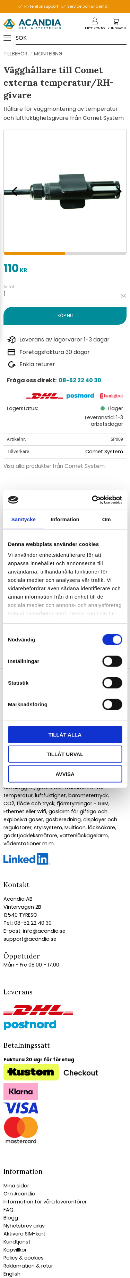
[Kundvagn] (116, 28)
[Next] (116, 191)
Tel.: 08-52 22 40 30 (27, 922)
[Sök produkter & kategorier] (72, 37)
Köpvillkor (15, 1249)
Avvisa (65, 774)
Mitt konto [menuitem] (95, 28)
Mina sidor (16, 1185)
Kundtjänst (17, 1241)
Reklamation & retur (28, 1265)
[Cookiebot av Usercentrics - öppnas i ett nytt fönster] (92, 500)
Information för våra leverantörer (45, 1201)
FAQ (8, 1209)
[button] (9, 40)
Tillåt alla (65, 734)
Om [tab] (106, 519)
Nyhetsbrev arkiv (24, 1225)
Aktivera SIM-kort (24, 1233)
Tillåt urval (64, 754)
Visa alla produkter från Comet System (54, 466)
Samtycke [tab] (23, 519)
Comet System (104, 451)
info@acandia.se (43, 930)
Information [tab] (65, 519)
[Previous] (14, 191)
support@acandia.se (30, 939)
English (11, 1273)
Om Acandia (19, 1193)
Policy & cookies (23, 1257)
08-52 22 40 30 (80, 380)
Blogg (10, 1217)
